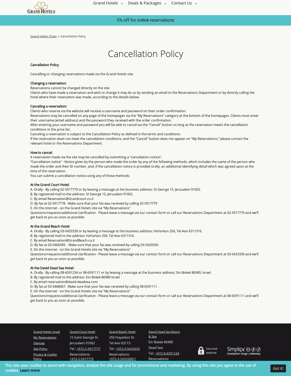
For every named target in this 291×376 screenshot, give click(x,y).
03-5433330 (69, 231)
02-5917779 (69, 189)
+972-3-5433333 (128, 349)
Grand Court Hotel (82, 332)
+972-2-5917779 (82, 359)
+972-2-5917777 (88, 349)
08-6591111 (91, 272)
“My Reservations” (117, 208)
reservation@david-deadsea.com (72, 282)
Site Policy (40, 349)
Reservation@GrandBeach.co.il (70, 240)
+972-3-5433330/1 (122, 359)
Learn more (30, 370)
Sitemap (39, 343)
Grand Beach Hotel (122, 332)
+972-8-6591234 (167, 353)
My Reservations (44, 337)
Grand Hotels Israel (46, 332)
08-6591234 (69, 272)
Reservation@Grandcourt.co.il (70, 198)
